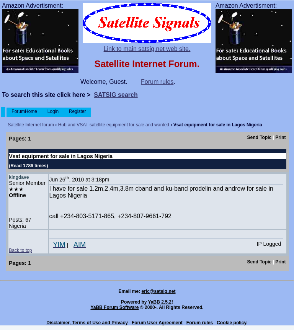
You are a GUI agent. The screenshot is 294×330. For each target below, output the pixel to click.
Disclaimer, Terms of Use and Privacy (87, 322)
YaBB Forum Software (114, 307)
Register (77, 111)
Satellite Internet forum (31, 124)
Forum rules (157, 81)
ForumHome (24, 111)
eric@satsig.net (158, 291)
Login (53, 111)
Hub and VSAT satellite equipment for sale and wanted (113, 124)
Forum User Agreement (157, 322)
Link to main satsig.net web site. (147, 49)
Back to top (20, 250)
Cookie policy (231, 322)
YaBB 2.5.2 (160, 302)
